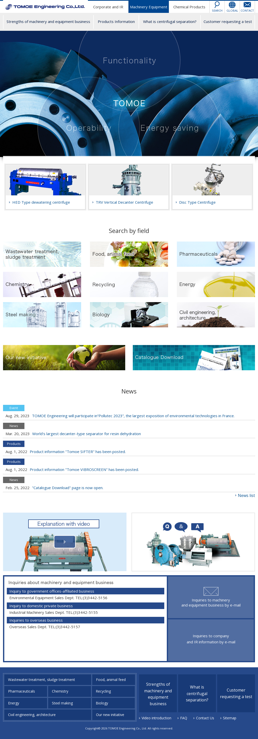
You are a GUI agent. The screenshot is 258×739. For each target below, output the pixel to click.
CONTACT (247, 10)
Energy (13, 703)
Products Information (116, 21)
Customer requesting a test (228, 21)
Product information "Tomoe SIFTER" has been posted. (78, 451)
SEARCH (217, 10)
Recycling (103, 691)
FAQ (183, 718)
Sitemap (229, 718)
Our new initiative (110, 714)
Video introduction (156, 718)
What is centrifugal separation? (170, 21)
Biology (102, 703)
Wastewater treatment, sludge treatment (41, 679)
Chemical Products (189, 6)
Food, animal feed (111, 679)
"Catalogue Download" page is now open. (67, 487)
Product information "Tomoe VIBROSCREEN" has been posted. (84, 469)
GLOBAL (232, 10)
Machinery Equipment (148, 6)
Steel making (62, 703)
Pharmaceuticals (21, 691)
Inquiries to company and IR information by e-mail (211, 638)
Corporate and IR (108, 6)
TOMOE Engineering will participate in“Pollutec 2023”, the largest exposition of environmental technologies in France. (133, 415)
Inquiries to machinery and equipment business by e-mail (211, 602)
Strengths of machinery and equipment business (48, 21)
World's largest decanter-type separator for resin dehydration (86, 433)
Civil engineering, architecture (32, 714)
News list (246, 495)
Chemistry (60, 691)
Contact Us (205, 718)
